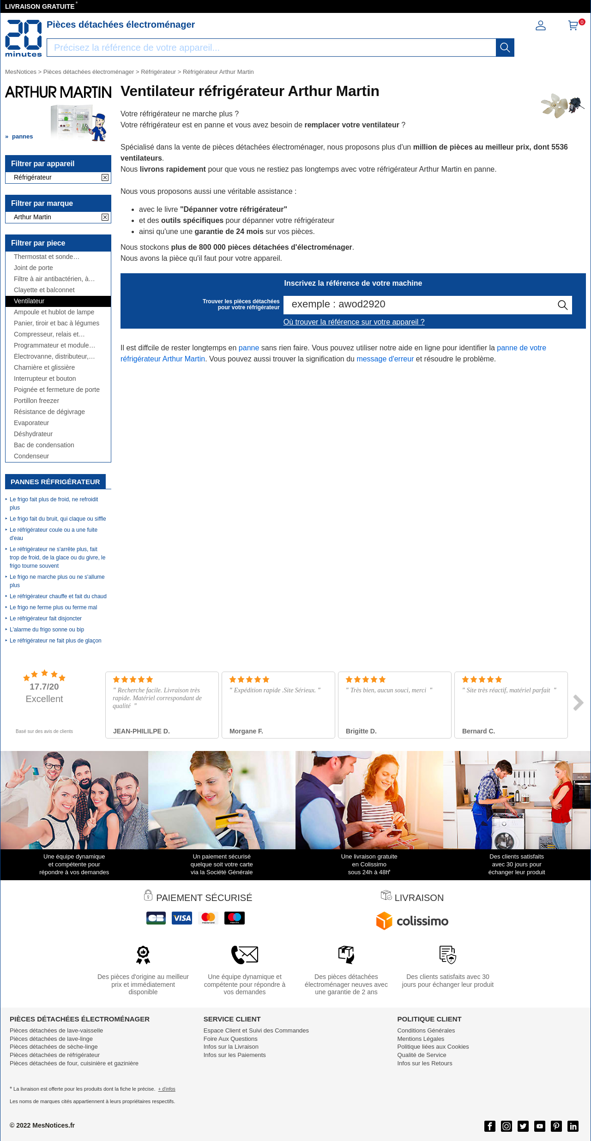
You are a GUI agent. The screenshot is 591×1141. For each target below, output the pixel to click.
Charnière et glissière (44, 367)
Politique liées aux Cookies (433, 1046)
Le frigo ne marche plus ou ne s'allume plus (57, 581)
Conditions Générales (426, 1030)
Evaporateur (31, 423)
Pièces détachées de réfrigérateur (55, 1054)
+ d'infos (166, 1089)
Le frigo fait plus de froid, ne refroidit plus (54, 503)
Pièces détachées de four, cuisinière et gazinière (74, 1063)
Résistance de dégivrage (49, 411)
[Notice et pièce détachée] (23, 38)
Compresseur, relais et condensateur (46, 334)
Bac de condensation (44, 445)
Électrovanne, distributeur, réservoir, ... (51, 356)
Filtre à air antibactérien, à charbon (51, 279)
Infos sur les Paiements (235, 1054)
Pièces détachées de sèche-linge (54, 1046)
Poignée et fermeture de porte (57, 389)
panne (249, 348)
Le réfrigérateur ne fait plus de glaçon (56, 640)
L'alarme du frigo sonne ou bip (47, 629)
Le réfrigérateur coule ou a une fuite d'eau (53, 534)
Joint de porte (33, 267)
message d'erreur (385, 359)
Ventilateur (29, 301)
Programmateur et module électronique (51, 345)
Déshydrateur (33, 434)
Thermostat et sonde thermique (43, 256)
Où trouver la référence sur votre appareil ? (354, 322)
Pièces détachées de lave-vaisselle (56, 1030)
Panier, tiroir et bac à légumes (56, 323)
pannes (22, 136)
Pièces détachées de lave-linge (51, 1038)
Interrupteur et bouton (45, 378)
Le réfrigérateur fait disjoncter (46, 618)
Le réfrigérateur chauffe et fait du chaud (58, 596)
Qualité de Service (421, 1054)
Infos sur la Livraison (231, 1046)
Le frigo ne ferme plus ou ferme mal (53, 607)
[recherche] (505, 47)
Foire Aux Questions (231, 1038)
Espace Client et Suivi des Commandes (256, 1030)
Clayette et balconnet (44, 290)
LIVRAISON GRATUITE (40, 6)
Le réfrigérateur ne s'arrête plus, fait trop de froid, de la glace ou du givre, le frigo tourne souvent (57, 557)
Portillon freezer (36, 400)
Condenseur (31, 456)
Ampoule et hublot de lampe (54, 312)
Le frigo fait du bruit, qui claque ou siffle (58, 519)
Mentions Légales (420, 1038)
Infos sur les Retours (424, 1063)
